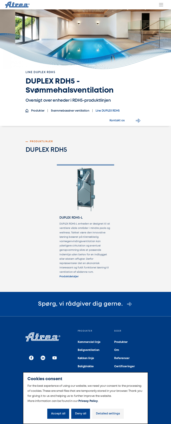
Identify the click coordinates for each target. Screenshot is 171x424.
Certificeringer (124, 366)
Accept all (58, 413)
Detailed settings (108, 413)
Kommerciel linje (89, 342)
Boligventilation (88, 350)
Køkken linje (86, 358)
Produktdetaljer (69, 277)
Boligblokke (85, 366)
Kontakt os (125, 121)
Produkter (121, 342)
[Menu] (161, 4)
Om (116, 350)
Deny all (80, 413)
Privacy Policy (88, 401)
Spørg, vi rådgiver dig (85, 304)
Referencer (122, 358)
